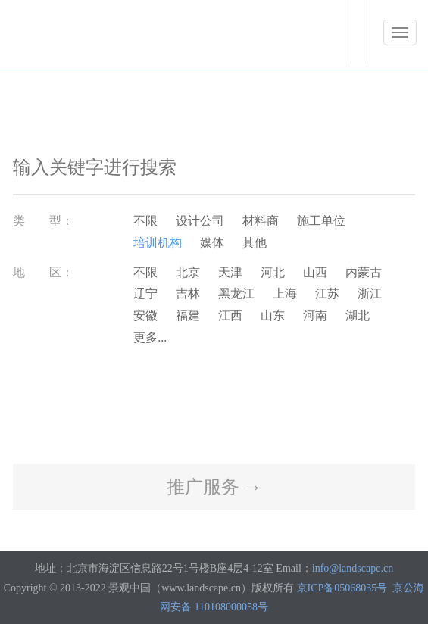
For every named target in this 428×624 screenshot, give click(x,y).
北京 (188, 272)
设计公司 (200, 220)
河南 (315, 315)
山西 (315, 272)
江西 (230, 315)
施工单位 (321, 220)
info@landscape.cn (352, 568)
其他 (254, 242)
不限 (145, 220)
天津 (230, 272)
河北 (273, 272)
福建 (188, 315)
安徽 (145, 315)
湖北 (357, 315)
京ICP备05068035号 (342, 588)
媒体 (212, 242)
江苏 (327, 293)
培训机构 (157, 242)
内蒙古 (363, 272)
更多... (150, 337)
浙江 (370, 293)
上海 (285, 293)
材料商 (260, 220)
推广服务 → (214, 487)
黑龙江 (236, 293)
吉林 (188, 293)
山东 (273, 315)
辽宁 (145, 293)
